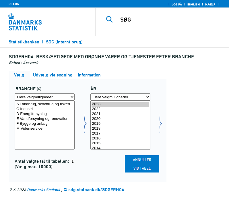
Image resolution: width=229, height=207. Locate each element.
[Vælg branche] (45, 125)
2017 (120, 133)
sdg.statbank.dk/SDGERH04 (96, 189)
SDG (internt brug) (64, 42)
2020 (120, 118)
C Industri (44, 109)
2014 (120, 148)
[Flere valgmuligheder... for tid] (120, 97)
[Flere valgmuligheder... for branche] (45, 97)
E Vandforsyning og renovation (44, 118)
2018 (120, 128)
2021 (120, 114)
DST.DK (14, 4)
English (193, 4)
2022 (120, 109)
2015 (120, 143)
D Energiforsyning (44, 114)
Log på (177, 4)
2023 (120, 104)
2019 (120, 123)
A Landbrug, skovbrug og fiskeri (44, 104)
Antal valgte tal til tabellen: (42, 161)
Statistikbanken (24, 42)
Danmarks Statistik (43, 189)
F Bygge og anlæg (44, 123)
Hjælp (210, 4)
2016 (120, 138)
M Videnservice (44, 128)
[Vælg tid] (120, 125)
